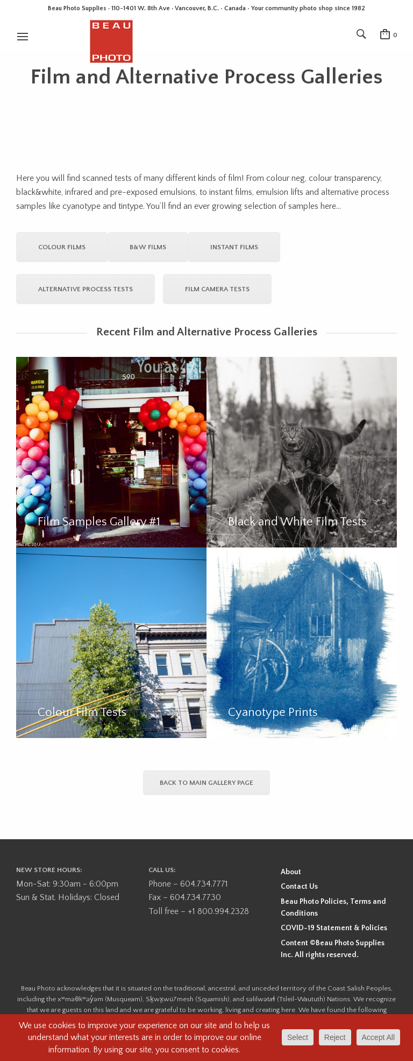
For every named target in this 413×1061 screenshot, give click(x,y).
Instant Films (234, 247)
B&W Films (148, 247)
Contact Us (299, 886)
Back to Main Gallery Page (206, 782)
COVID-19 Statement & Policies (334, 928)
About (291, 872)
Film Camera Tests (217, 289)
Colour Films (62, 247)
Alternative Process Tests (85, 289)
